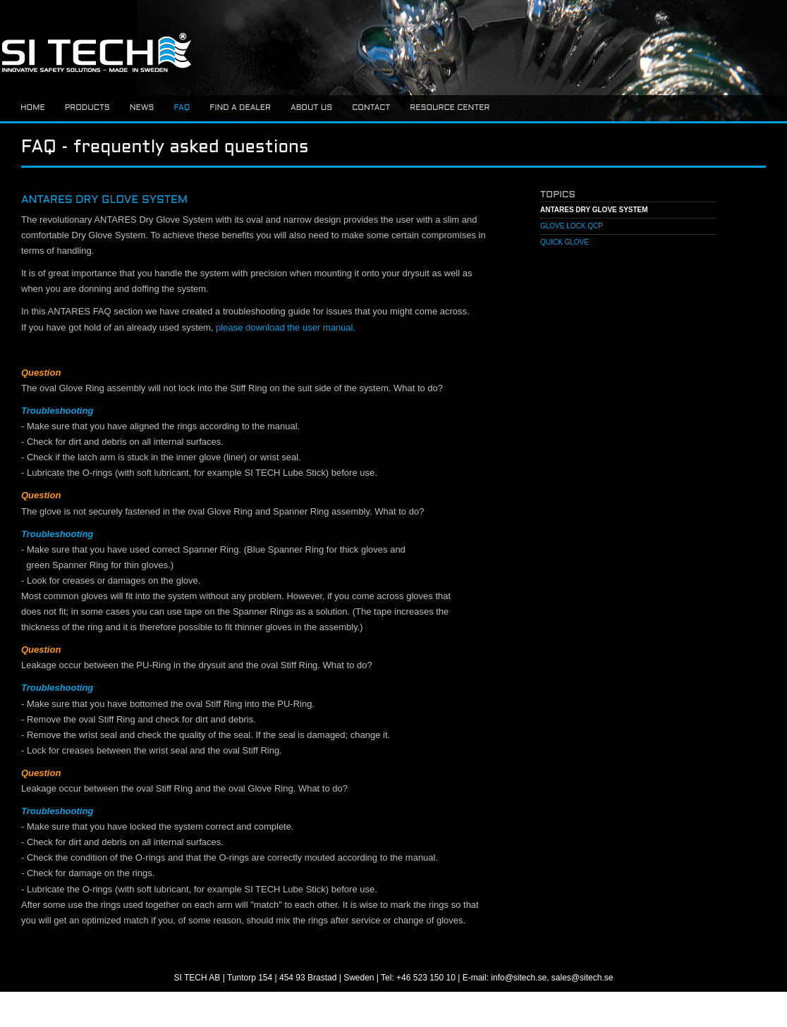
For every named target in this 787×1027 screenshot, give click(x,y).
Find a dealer (240, 107)
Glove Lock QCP (571, 226)
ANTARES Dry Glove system (594, 210)
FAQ (181, 107)
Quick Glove (564, 242)
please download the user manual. (285, 327)
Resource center (449, 107)
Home (32, 107)
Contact (371, 107)
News (142, 107)
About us (311, 107)
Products (87, 107)
